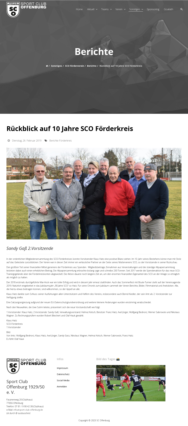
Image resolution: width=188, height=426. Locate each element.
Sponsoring (153, 9)
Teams (105, 9)
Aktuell (90, 9)
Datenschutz (63, 375)
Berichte (91, 65)
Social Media (63, 381)
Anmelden (62, 387)
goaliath (168, 9)
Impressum (62, 368)
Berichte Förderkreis (60, 141)
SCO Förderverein (74, 65)
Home (79, 9)
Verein (119, 9)
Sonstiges (134, 9)
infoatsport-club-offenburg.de (28, 410)
